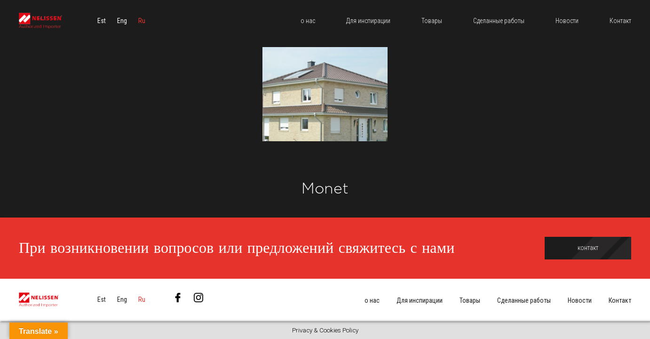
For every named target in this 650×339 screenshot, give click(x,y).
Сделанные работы (524, 300)
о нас (372, 300)
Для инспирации (419, 300)
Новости (580, 300)
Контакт (620, 300)
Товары (470, 300)
